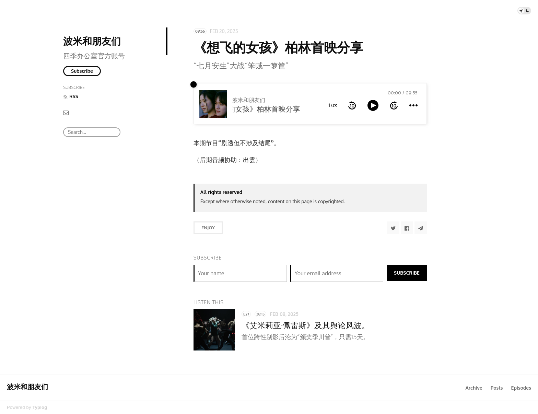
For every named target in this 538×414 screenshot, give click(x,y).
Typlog (39, 407)
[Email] (66, 112)
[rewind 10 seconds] (352, 105)
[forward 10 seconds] (393, 105)
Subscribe (82, 71)
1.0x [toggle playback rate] (332, 105)
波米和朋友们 (92, 41)
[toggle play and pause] (373, 105)
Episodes (521, 388)
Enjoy (208, 227)
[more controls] (413, 105)
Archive (473, 388)
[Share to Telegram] (420, 227)
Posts (497, 388)
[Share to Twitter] (393, 227)
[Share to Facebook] (407, 227)
